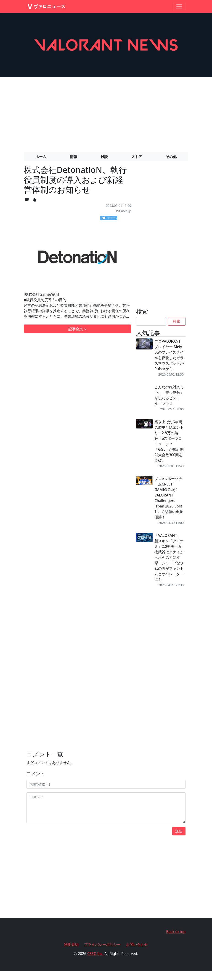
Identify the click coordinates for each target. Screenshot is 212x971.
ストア (136, 156)
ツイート (109, 218)
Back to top (176, 931)
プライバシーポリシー (102, 944)
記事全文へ (77, 328)
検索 (176, 321)
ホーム (40, 156)
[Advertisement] (106, 113)
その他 (171, 156)
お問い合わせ (137, 944)
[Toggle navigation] (179, 6)
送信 (179, 831)
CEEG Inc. (95, 953)
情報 (73, 156)
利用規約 (71, 944)
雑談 (104, 156)
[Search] (151, 321)
